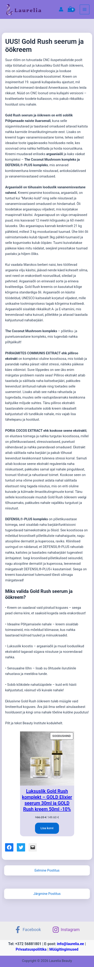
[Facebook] (27, 929)
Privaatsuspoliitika (31, 949)
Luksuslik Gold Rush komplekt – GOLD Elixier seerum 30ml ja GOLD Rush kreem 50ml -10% (47, 800)
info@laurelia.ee (70, 944)
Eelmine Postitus (47, 870)
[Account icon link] (61, 9)
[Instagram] (65, 929)
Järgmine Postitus (47, 894)
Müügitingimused (63, 949)
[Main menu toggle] (84, 9)
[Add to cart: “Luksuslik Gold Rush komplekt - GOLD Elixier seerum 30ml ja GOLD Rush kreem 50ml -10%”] (47, 828)
